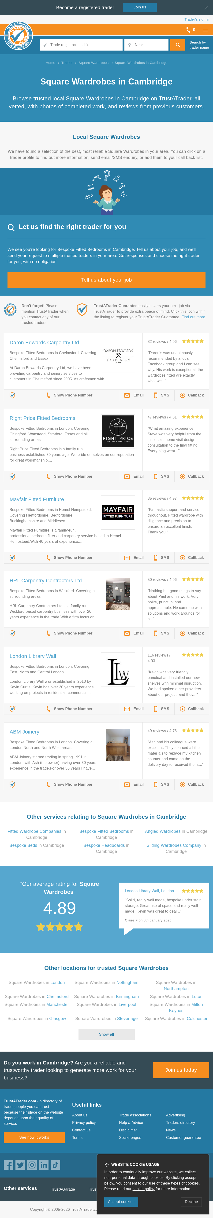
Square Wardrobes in (37, 982)
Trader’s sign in (197, 19)
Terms (77, 1138)
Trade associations (135, 1115)
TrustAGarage (63, 1189)
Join (140, 7)
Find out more (193, 317)
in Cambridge (176, 831)
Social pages (130, 1138)
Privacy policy (84, 1123)
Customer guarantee (183, 1138)
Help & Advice (131, 1123)
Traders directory (180, 1123)
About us (79, 1115)
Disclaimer (128, 1130)
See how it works (34, 1137)
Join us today (181, 1070)
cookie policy (144, 1189)
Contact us (81, 1130)
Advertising (175, 1115)
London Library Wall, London (149, 891)
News (171, 1130)
